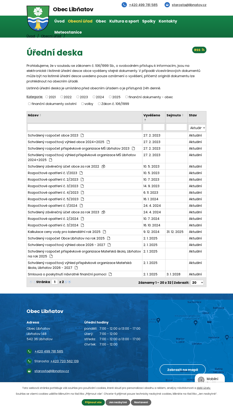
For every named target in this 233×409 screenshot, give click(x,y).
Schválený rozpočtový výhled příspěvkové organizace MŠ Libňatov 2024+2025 (82, 156)
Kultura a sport (124, 21)
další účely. (204, 388)
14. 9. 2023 (152, 185)
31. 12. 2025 (175, 231)
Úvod (59, 21)
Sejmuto (174, 115)
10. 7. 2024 (152, 217)
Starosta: (56, 359)
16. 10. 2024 (152, 224)
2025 (116, 97)
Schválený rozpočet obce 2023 (56, 134)
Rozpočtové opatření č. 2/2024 (56, 217)
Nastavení (142, 402)
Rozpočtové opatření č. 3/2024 (56, 224)
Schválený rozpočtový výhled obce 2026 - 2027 (69, 244)
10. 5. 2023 (152, 165)
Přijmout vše (92, 402)
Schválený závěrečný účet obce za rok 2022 (66, 165)
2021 (52, 97)
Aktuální (195, 134)
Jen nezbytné (117, 402)
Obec (101, 21)
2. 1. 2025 (151, 237)
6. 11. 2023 (151, 191)
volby (88, 103)
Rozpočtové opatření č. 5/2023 (56, 198)
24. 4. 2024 (152, 204)
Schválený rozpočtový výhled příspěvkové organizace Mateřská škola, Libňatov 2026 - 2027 (79, 264)
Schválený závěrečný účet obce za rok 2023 (66, 211)
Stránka (43, 281)
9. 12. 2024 (152, 231)
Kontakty (168, 21)
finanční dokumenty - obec (151, 97)
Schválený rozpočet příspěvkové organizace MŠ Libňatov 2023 (81, 147)
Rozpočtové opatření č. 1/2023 (55, 172)
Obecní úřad (80, 21)
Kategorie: (35, 96)
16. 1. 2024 (151, 198)
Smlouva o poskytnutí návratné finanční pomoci (70, 273)
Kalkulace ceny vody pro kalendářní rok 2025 (67, 231)
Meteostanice (68, 32)
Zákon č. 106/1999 (115, 103)
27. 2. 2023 (152, 134)
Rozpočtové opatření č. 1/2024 (55, 204)
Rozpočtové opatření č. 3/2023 (56, 185)
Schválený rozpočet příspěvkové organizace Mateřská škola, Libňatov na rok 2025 (84, 253)
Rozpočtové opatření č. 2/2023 (56, 178)
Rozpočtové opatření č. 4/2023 (56, 191)
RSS (199, 50)
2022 (68, 97)
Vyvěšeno (152, 115)
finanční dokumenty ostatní (53, 103)
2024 (100, 97)
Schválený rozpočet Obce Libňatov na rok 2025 (69, 237)
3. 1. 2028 (174, 273)
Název (33, 115)
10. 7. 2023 (151, 178)
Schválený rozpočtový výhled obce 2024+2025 (69, 141)
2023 (84, 97)
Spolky (148, 21)
